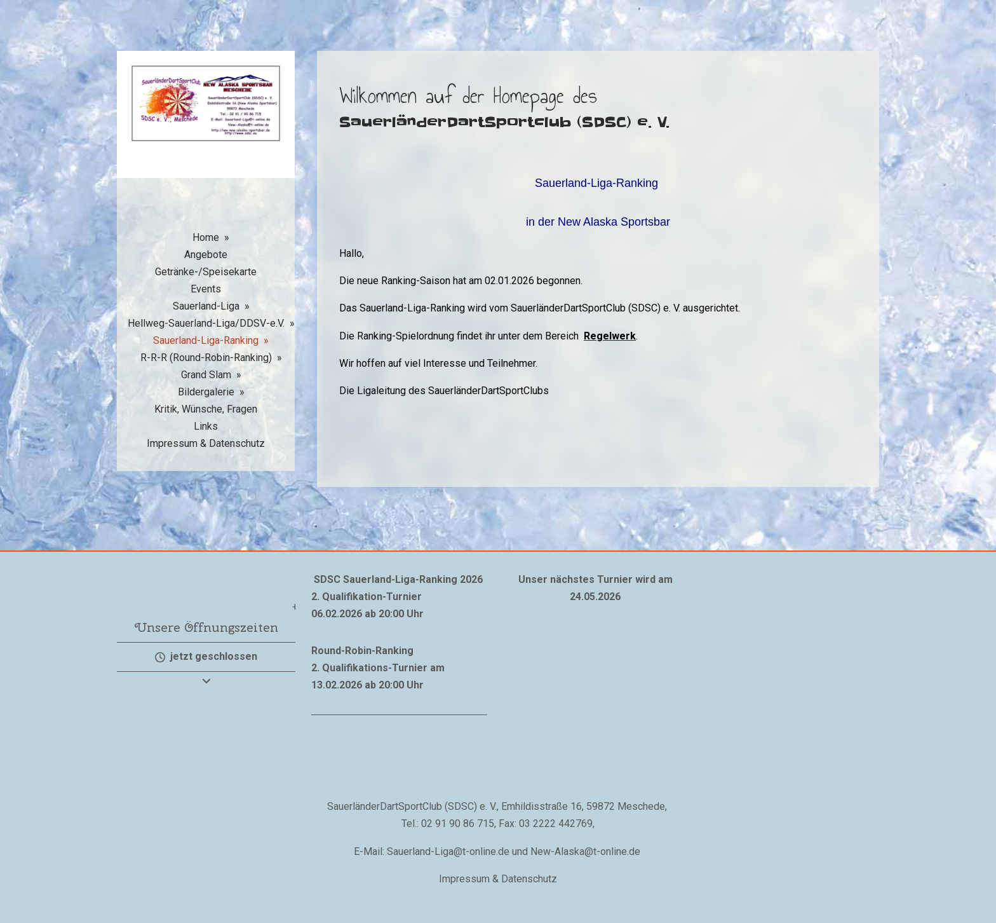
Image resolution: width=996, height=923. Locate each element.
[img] (206, 130)
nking (400, 651)
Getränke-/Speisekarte (206, 272)
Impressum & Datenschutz (206, 443)
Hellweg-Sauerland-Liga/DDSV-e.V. (206, 323)
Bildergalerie (206, 392)
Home (205, 237)
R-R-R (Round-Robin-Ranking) (206, 358)
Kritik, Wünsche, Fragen (205, 409)
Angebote (205, 255)
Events (206, 289)
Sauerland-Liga (206, 306)
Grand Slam (206, 375)
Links (206, 426)
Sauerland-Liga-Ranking (206, 340)
